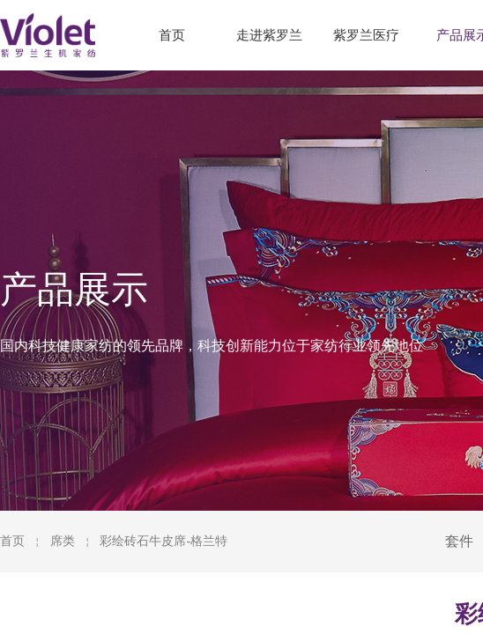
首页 (12, 541)
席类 (62, 541)
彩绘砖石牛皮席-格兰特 (163, 541)
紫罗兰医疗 (366, 35)
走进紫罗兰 (269, 35)
